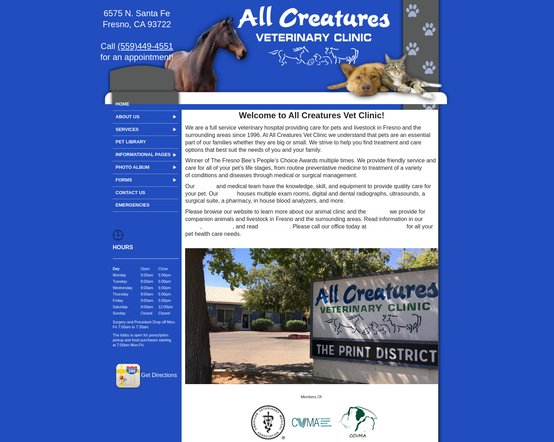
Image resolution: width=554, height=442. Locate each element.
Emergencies (132, 205)
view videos (218, 226)
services (378, 212)
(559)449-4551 (145, 46)
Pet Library (131, 141)
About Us (128, 116)
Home (122, 104)
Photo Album (132, 167)
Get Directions (146, 375)
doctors (206, 186)
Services (127, 129)
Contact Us (130, 192)
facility (228, 194)
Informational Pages (143, 154)
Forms (124, 180)
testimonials (274, 226)
